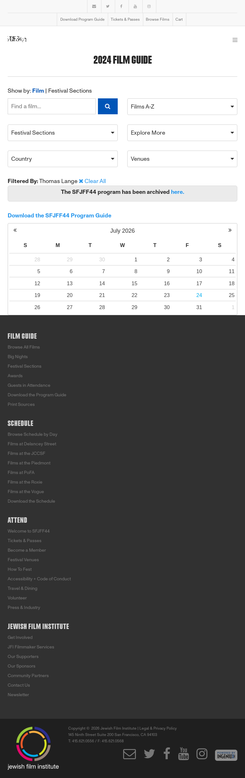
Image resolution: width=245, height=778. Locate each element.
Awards (15, 375)
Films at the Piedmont (29, 463)
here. (177, 191)
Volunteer (17, 598)
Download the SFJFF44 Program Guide (59, 215)
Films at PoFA (21, 472)
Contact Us (19, 685)
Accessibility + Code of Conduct (39, 579)
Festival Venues (23, 559)
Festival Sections (70, 90)
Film (38, 90)
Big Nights (18, 356)
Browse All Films (24, 347)
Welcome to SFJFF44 (29, 531)
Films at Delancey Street (32, 444)
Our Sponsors (21, 666)
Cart (179, 19)
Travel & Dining (22, 588)
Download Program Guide (82, 19)
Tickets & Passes (125, 19)
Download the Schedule (31, 501)
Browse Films (157, 19)
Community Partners (28, 675)
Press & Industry (24, 607)
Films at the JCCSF (26, 453)
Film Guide (22, 336)
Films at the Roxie (25, 482)
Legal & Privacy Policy (158, 728)
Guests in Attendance (29, 385)
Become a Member (27, 550)
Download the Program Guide (37, 395)
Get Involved (20, 637)
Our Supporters (23, 656)
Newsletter (18, 694)
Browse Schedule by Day (32, 434)
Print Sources (21, 404)
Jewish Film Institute (38, 627)
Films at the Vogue (26, 491)
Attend (17, 520)
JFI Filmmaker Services (31, 647)
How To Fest (20, 569)
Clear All (95, 181)
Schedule (20, 424)
